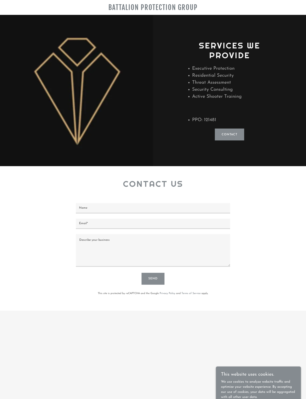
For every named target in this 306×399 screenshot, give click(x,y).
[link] (153, 9)
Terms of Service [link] (191, 293)
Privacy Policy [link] (167, 293)
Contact (229, 134)
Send (153, 278)
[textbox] (153, 208)
